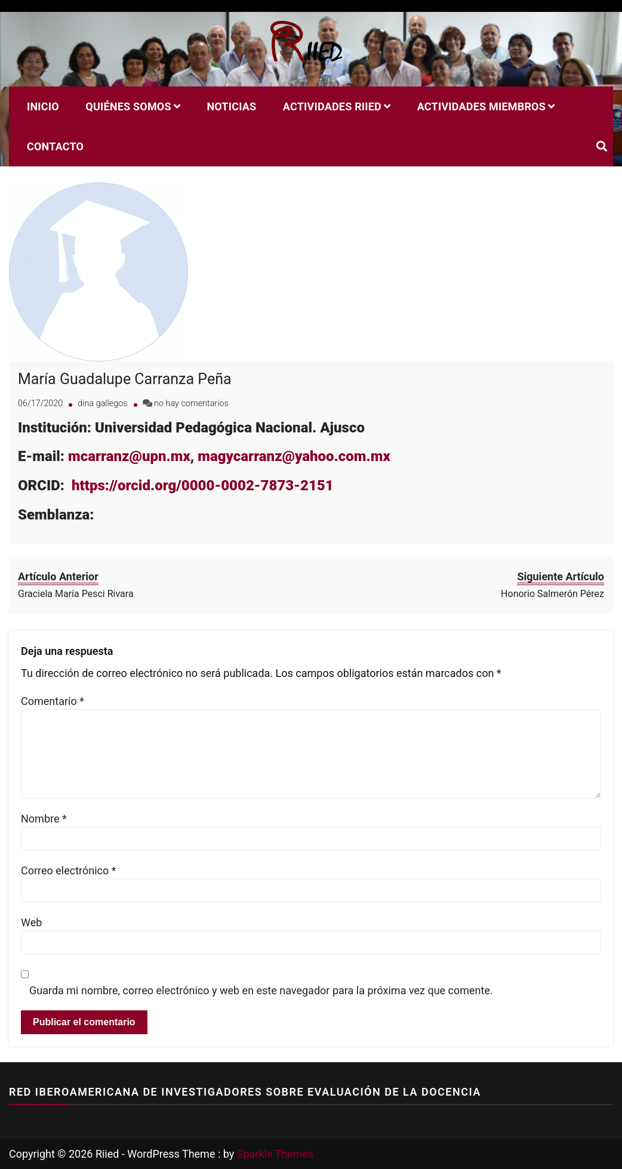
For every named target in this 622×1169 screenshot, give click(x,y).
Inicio (43, 106)
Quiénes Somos (128, 106)
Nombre (44, 818)
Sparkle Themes (275, 1154)
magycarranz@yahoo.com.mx (295, 456)
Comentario (52, 701)
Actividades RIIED (332, 106)
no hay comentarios (191, 403)
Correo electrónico (68, 870)
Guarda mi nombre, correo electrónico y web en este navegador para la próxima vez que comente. (261, 990)
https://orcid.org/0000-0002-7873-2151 (203, 485)
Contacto (55, 146)
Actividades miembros (481, 106)
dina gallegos (102, 403)
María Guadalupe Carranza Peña (125, 379)
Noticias (231, 106)
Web (31, 922)
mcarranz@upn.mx (129, 456)
